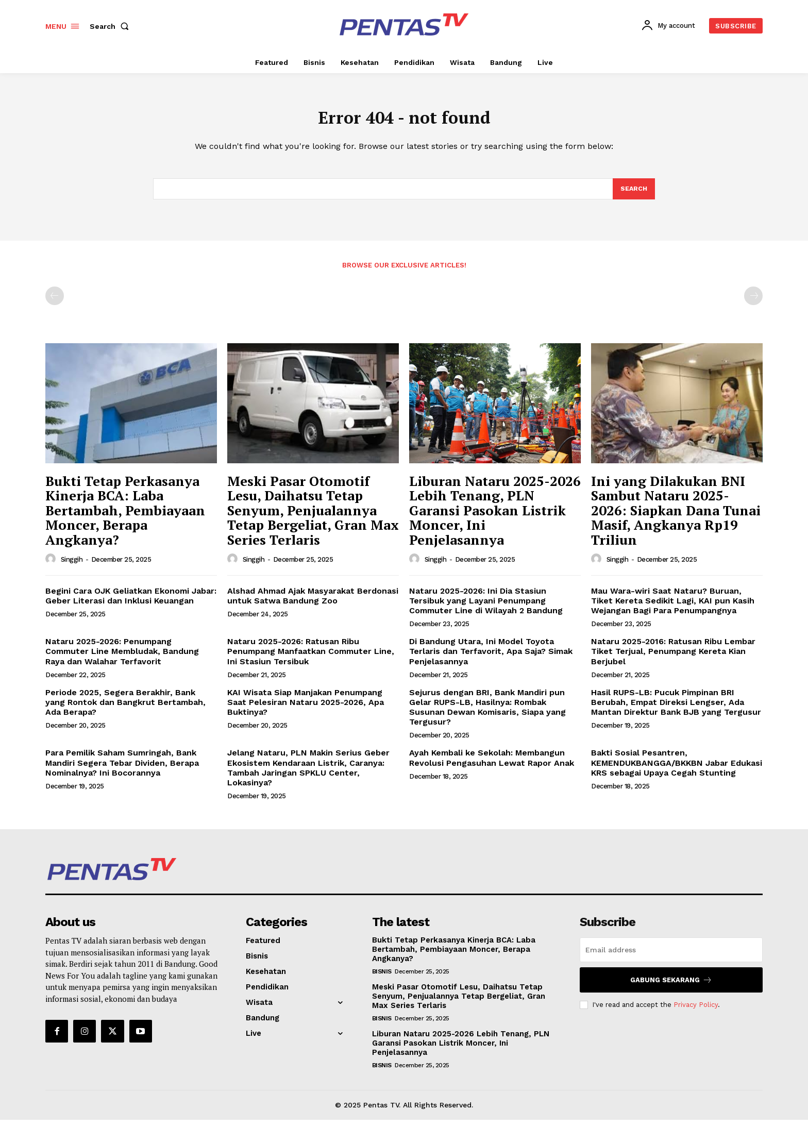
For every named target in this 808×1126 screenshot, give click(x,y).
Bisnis (382, 977)
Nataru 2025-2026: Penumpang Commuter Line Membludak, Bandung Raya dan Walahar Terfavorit (122, 657)
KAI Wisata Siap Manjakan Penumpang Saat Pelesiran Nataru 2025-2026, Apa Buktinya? (305, 708)
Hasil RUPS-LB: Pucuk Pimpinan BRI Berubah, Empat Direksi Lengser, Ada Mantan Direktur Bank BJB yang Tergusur (676, 708)
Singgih (72, 565)
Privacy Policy (696, 1011)
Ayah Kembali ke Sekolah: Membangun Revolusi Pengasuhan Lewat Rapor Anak (491, 764)
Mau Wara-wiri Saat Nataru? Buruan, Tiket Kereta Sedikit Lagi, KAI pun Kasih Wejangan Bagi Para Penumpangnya (672, 606)
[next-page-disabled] (753, 302)
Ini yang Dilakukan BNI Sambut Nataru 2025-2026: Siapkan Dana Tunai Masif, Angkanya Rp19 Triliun (676, 516)
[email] (671, 956)
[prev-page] (54, 302)
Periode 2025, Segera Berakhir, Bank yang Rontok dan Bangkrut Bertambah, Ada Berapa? (125, 708)
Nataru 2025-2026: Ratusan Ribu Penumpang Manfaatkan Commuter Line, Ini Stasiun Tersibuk (310, 657)
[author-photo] (52, 565)
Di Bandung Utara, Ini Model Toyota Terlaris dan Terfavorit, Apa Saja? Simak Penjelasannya (491, 657)
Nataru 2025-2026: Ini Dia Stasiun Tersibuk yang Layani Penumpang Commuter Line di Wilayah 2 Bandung (486, 606)
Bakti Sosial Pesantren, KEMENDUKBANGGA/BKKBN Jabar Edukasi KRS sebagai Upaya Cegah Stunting (676, 768)
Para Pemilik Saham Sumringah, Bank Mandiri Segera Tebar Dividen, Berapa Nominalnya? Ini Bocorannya (122, 768)
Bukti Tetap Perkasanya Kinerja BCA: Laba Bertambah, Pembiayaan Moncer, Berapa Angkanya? (125, 516)
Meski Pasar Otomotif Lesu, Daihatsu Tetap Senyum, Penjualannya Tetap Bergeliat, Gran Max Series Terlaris (313, 516)
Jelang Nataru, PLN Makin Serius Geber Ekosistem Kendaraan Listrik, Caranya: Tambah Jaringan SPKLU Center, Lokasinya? (308, 774)
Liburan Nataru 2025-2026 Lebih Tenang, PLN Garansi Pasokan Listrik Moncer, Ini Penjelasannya (495, 516)
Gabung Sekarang (671, 986)
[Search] (633, 194)
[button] (111, 26)
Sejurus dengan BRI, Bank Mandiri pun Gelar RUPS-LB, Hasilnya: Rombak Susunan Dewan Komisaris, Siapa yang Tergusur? (487, 713)
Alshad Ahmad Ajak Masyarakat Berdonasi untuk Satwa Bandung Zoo (312, 602)
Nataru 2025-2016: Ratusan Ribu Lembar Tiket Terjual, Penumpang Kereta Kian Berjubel (673, 657)
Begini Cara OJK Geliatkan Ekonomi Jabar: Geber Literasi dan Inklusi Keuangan (130, 602)
